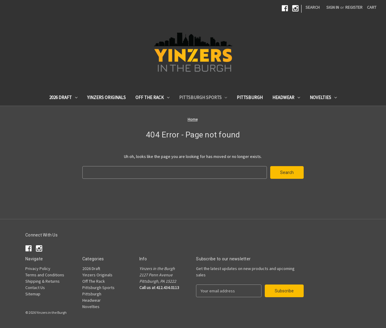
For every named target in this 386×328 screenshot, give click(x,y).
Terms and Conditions (44, 275)
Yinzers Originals (106, 97)
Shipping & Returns (42, 281)
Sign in (332, 7)
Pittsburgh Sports (203, 97)
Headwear (286, 97)
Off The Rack (152, 97)
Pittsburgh (250, 97)
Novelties (323, 97)
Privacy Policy (37, 268)
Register (353, 7)
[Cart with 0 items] (372, 7)
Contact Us (35, 287)
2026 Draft (63, 97)
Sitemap (32, 294)
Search (312, 7)
